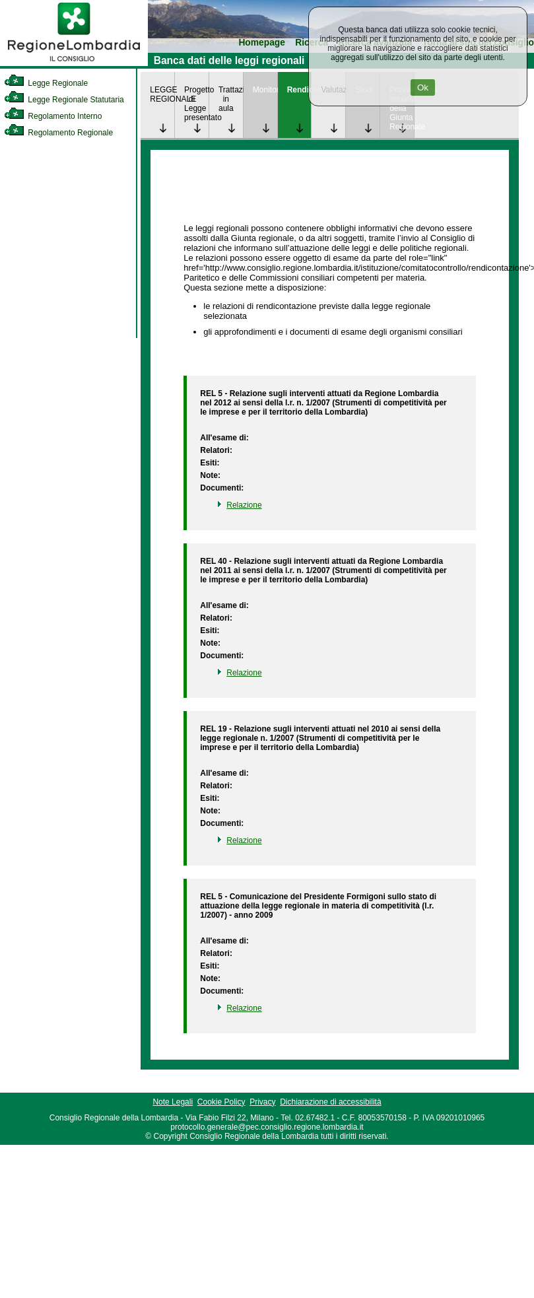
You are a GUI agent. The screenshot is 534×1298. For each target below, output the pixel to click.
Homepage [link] (261, 43)
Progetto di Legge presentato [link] (196, 103)
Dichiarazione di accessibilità (330, 1102)
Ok (422, 87)
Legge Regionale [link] (46, 83)
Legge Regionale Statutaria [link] (64, 99)
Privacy (262, 1102)
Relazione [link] (243, 505)
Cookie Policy (221, 1102)
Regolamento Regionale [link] (58, 132)
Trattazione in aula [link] (230, 99)
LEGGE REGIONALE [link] (162, 94)
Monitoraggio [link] (265, 89)
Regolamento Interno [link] (53, 116)
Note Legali (172, 1102)
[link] (74, 63)
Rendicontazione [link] (299, 89)
